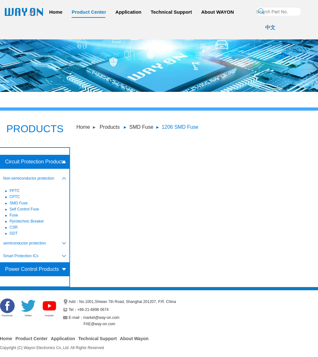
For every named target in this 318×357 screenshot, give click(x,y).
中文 (270, 27)
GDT (14, 233)
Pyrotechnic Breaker (27, 221)
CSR (14, 227)
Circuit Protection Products (35, 161)
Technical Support (171, 12)
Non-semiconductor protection (28, 178)
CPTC (15, 197)
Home (56, 12)
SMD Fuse (141, 127)
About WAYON (217, 12)
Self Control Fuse (24, 209)
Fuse (14, 215)
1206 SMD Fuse (180, 127)
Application (129, 12)
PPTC (15, 191)
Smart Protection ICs (21, 256)
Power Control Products (32, 269)
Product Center (89, 12)
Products (110, 127)
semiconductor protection (24, 243)
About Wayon (134, 338)
